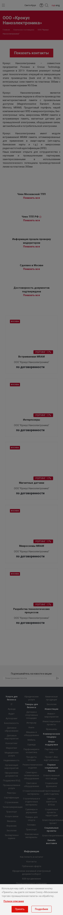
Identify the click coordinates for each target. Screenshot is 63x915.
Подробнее (41, 909)
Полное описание (14, 901)
